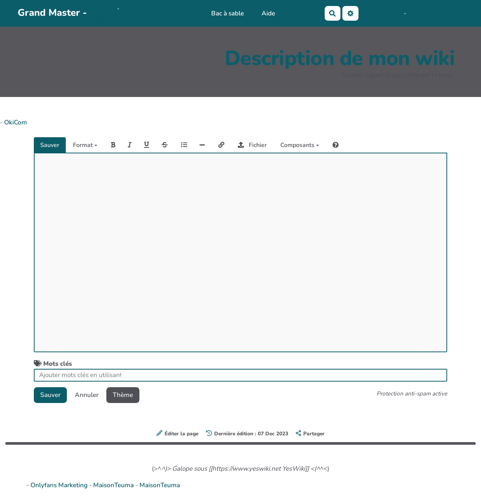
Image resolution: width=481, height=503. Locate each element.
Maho (395, 13)
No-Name (372, 13)
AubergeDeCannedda (437, 13)
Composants (299, 145)
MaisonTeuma (114, 485)
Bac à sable (227, 13)
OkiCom (104, 8)
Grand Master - (52, 12)
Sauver (49, 145)
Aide (268, 13)
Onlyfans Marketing (59, 485)
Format (85, 145)
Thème (123, 395)
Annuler (86, 395)
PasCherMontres (116, 18)
